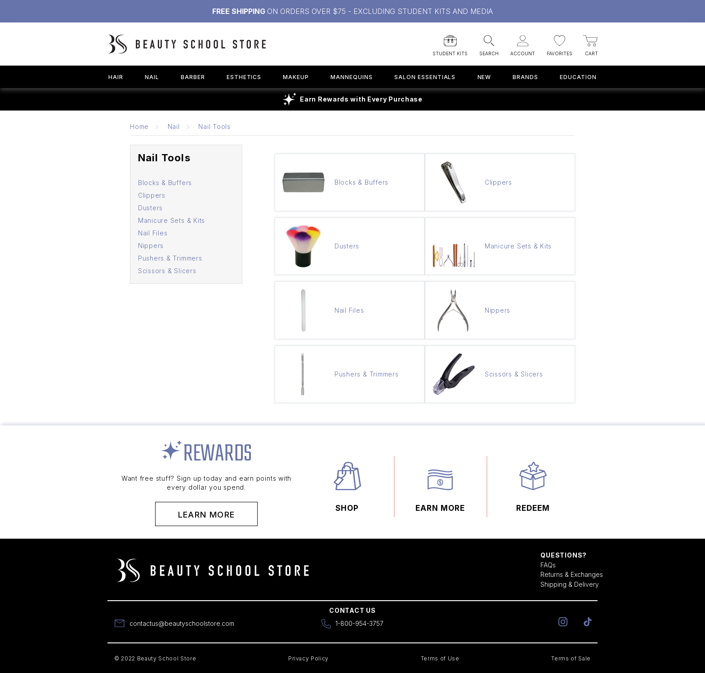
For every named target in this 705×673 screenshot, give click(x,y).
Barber (193, 77)
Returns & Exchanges (571, 574)
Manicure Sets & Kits (171, 220)
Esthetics (244, 77)
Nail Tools (214, 126)
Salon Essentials (424, 77)
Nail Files (153, 233)
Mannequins (351, 77)
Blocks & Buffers (165, 182)
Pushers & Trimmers (170, 258)
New (484, 77)
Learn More (206, 514)
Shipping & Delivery (569, 584)
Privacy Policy (308, 658)
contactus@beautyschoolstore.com (181, 623)
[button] (450, 43)
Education (578, 77)
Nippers (151, 245)
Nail (152, 77)
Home (139, 126)
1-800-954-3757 (359, 623)
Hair (115, 77)
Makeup (296, 77)
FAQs (548, 565)
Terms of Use (440, 658)
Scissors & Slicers (167, 271)
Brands (525, 77)
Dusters (150, 208)
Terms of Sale (571, 658)
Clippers (151, 195)
